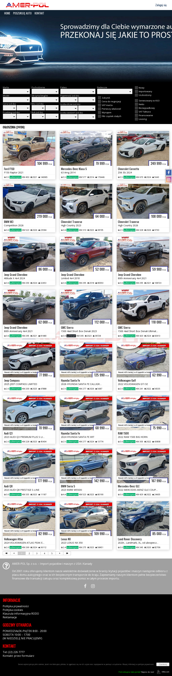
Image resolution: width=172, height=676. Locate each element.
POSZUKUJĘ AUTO (22, 13)
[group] (86, 49)
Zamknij (163, 664)
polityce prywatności (146, 664)
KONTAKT (39, 13)
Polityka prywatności (16, 606)
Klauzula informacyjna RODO (21, 613)
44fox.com (162, 672)
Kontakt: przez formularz (18, 656)
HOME (7, 13)
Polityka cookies (13, 610)
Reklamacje (10, 617)
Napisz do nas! (136, 672)
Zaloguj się (159, 5)
